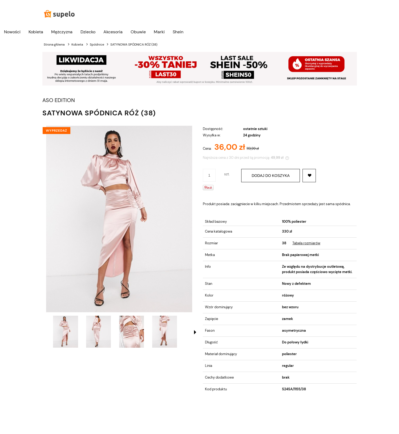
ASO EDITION (58, 100)
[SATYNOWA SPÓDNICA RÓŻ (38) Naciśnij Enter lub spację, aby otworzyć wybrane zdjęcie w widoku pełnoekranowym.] (119, 219)
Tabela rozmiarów (306, 243)
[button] (195, 332)
